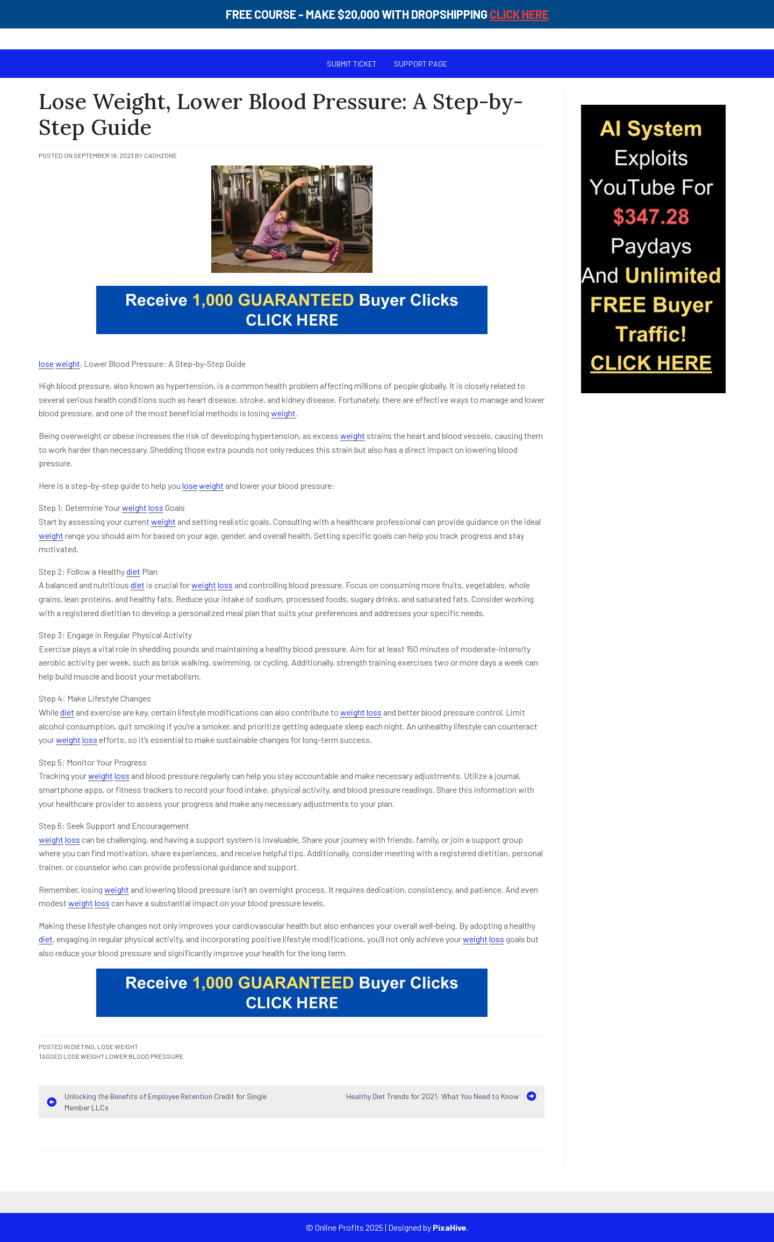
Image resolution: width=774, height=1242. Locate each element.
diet (133, 571)
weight (67, 363)
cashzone (160, 155)
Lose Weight (117, 1046)
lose (46, 363)
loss (155, 507)
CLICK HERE (519, 14)
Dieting (83, 1046)
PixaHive (450, 1227)
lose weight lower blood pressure (123, 1056)
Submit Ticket (352, 63)
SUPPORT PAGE (420, 63)
